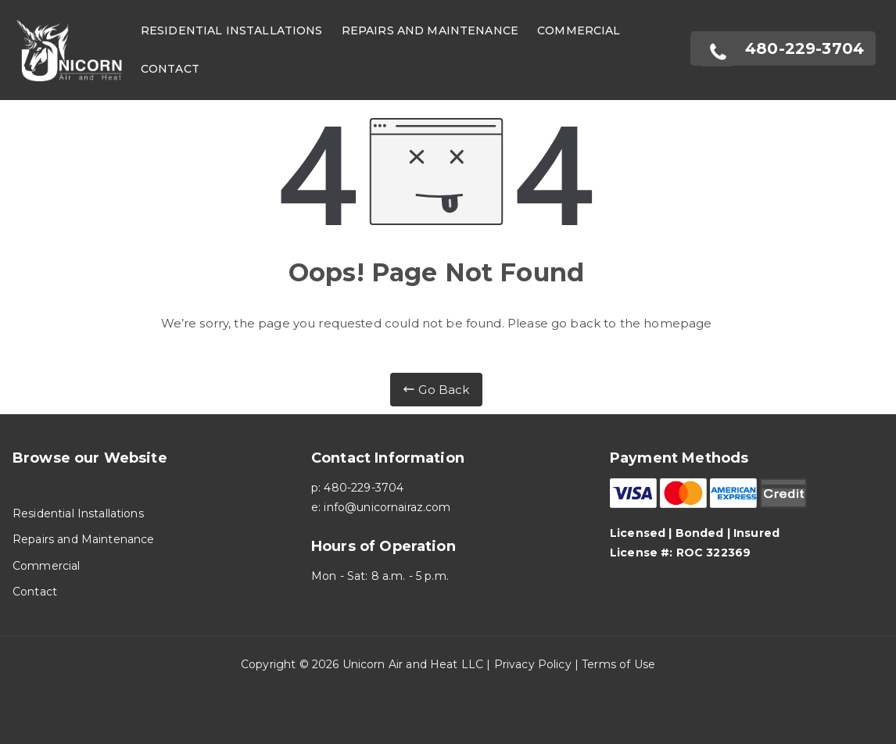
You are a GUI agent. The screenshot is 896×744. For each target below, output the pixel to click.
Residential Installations (232, 30)
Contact (170, 69)
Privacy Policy (533, 664)
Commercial (579, 30)
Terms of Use (618, 664)
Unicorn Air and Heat (400, 664)
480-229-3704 (363, 488)
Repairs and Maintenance (430, 30)
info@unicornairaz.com (387, 507)
